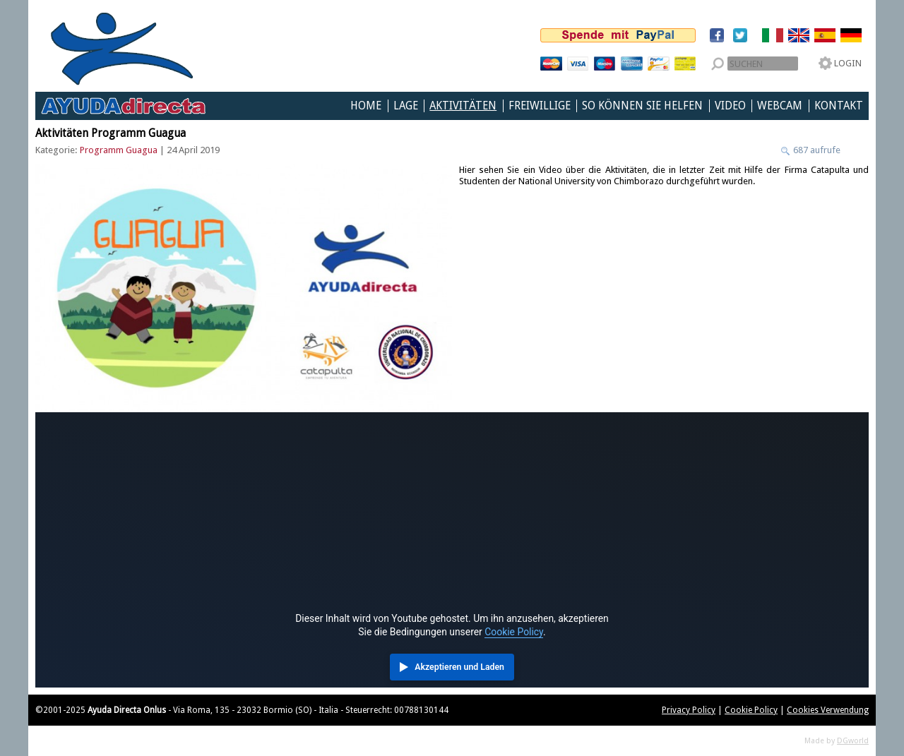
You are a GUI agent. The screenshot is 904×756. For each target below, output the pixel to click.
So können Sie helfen (642, 106)
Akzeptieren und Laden (459, 667)
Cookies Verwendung (828, 710)
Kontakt (838, 106)
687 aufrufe (815, 150)
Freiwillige (540, 106)
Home (365, 106)
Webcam (779, 106)
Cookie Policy (513, 631)
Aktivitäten (462, 106)
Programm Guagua (118, 150)
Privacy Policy (688, 710)
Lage (405, 106)
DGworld (853, 740)
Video (730, 106)
